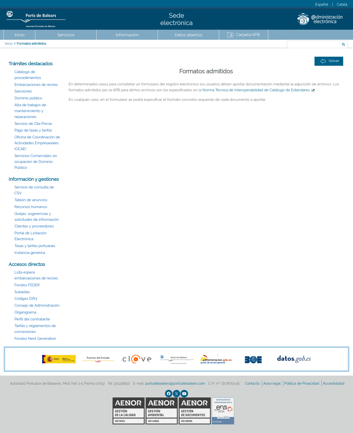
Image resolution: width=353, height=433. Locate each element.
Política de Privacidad (302, 383)
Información (127, 34)
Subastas (22, 292)
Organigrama (25, 312)
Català (342, 4)
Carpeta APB (248, 34)
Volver (329, 61)
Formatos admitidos (31, 43)
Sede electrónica (176, 19)
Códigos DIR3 (25, 298)
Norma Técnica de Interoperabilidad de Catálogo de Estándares (258, 90)
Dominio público (28, 98)
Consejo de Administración (37, 305)
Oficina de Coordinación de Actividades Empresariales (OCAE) (37, 143)
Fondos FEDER (27, 285)
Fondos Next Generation (35, 338)
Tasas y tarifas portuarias (34, 246)
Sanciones (23, 91)
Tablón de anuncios (30, 200)
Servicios (66, 34)
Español (321, 4)
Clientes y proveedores (34, 226)
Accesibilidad (334, 383)
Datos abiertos (188, 34)
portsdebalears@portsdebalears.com (175, 383)
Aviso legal (272, 383)
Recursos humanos (30, 207)
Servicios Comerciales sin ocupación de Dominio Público (35, 162)
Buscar (270, 45)
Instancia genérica (29, 252)
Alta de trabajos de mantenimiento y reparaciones (30, 111)
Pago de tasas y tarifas (33, 130)
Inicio (19, 34)
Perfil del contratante (32, 319)
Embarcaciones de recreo (36, 84)
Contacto (253, 383)
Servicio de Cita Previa (33, 123)
